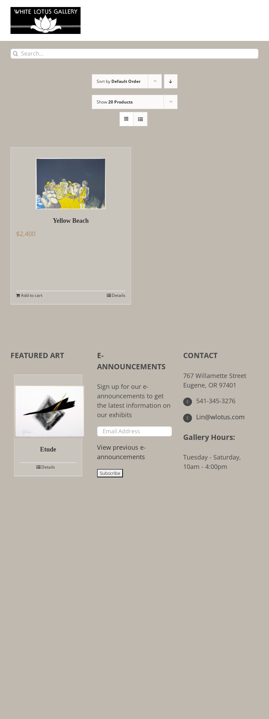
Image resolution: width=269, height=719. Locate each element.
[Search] (16, 54)
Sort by (118, 81)
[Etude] (48, 406)
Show (115, 102)
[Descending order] (171, 81)
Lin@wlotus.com (214, 417)
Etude (48, 449)
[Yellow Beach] (71, 178)
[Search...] (134, 54)
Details (118, 295)
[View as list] (140, 119)
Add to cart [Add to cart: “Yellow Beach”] (31, 295)
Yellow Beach (71, 220)
